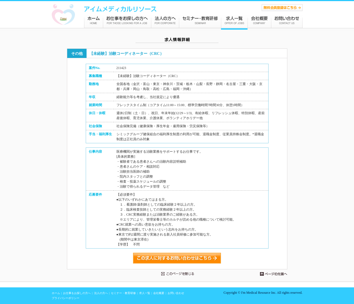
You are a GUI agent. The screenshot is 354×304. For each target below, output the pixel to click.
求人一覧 (144, 293)
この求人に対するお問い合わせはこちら (177, 258)
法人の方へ (165, 21)
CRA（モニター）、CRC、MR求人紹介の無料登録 (282, 7)
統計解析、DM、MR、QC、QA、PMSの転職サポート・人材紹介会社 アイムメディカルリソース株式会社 (120, 9)
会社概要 (259, 21)
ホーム (56, 293)
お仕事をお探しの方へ (127, 21)
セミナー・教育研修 (200, 21)
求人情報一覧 (234, 21)
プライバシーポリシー (65, 298)
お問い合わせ (287, 21)
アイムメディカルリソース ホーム (93, 21)
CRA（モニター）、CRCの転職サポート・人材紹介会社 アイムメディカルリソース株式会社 (63, 14)
